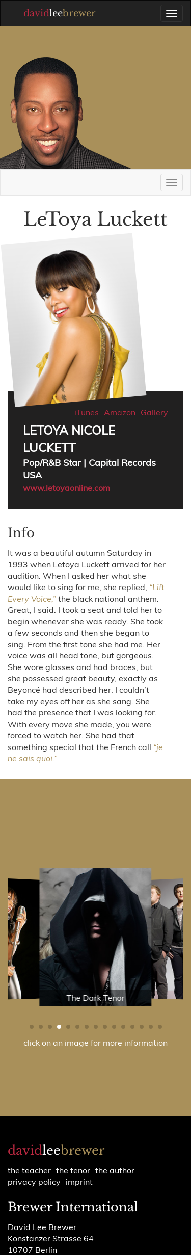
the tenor (73, 1170)
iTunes (86, 412)
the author (114, 1170)
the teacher (29, 1170)
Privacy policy (34, 1182)
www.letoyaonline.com (66, 488)
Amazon (119, 412)
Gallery (154, 412)
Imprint (79, 1182)
